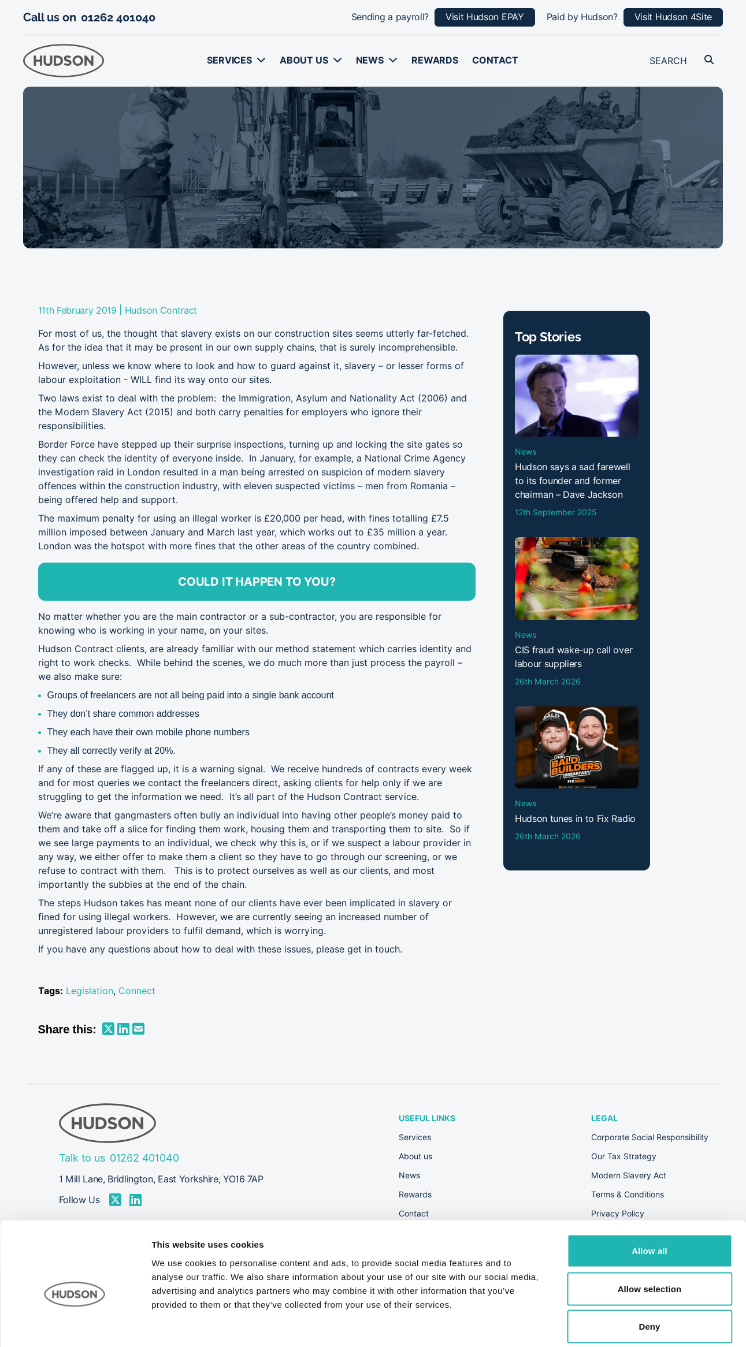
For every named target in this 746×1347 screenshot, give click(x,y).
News (370, 60)
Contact (495, 60)
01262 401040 (118, 17)
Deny (649, 1271)
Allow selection (650, 1233)
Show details (606, 1324)
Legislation (89, 990)
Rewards (434, 60)
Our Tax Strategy (623, 1156)
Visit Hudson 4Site (673, 17)
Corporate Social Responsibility (649, 1137)
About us (304, 60)
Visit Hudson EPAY (485, 17)
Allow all (649, 1195)
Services (229, 60)
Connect (136, 990)
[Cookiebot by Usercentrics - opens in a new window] (74, 1324)
